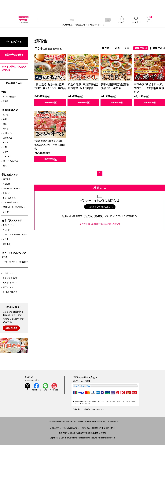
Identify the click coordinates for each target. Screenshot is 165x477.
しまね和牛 (11, 167)
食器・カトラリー (13, 244)
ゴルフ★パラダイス (15, 217)
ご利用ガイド (12, 300)
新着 (117, 52)
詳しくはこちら (98, 439)
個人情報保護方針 (89, 451)
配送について (12, 317)
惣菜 (7, 130)
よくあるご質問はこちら (99, 214)
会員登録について (15, 306)
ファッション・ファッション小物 (16, 255)
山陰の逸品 (11, 146)
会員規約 (44, 451)
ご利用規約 (29, 451)
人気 (126, 52)
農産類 (8, 136)
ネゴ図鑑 (9, 196)
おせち (8, 151)
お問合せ (106, 451)
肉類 (7, 125)
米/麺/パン (10, 141)
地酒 (7, 156)
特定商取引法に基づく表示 (64, 451)
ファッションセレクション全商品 (16, 287)
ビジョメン (10, 230)
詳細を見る (49, 108)
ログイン (16, 46)
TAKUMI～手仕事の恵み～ (15, 223)
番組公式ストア (81, 29)
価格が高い (159, 52)
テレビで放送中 (13, 101)
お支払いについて (15, 311)
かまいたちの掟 (13, 212)
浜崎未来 (10, 267)
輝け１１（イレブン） (15, 172)
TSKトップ (136, 451)
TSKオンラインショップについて (14, 72)
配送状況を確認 (14, 358)
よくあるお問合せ (15, 322)
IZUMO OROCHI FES (15, 201)
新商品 (8, 106)
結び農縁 (10, 191)
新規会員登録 (14, 59)
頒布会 (8, 177)
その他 (8, 162)
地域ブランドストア (104, 29)
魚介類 (8, 120)
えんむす (9, 207)
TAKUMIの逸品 (59, 29)
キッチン (9, 249)
